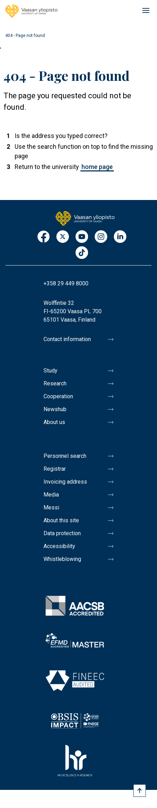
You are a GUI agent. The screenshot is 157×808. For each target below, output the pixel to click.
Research (55, 383)
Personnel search (65, 456)
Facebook (43, 237)
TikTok (82, 253)
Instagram (101, 237)
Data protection (62, 533)
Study (50, 370)
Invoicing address (65, 481)
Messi (51, 507)
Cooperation (58, 396)
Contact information (67, 339)
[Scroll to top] (139, 790)
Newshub (55, 409)
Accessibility (59, 546)
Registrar (55, 468)
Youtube (82, 237)
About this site (61, 520)
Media (51, 494)
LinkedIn (120, 237)
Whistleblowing (62, 559)
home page (97, 166)
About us (54, 422)
